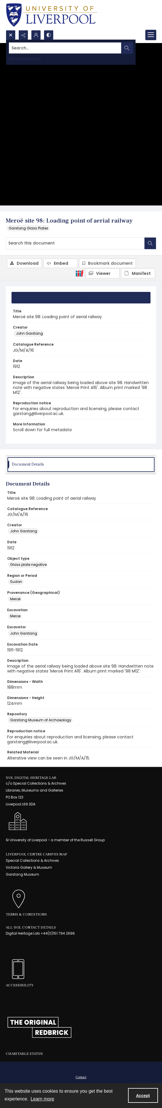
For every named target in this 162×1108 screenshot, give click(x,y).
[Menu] (150, 35)
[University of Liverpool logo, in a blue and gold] (52, 15)
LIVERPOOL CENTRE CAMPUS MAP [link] (36, 854)
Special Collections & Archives (32, 860)
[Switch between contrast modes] (48, 35)
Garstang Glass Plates (28, 228)
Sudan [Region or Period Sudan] (16, 581)
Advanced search (25, 58)
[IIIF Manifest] (138, 273)
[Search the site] (65, 47)
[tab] (81, 297)
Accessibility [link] (19, 985)
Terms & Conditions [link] (26, 914)
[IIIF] (79, 273)
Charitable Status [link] (24, 1053)
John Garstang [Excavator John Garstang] (23, 633)
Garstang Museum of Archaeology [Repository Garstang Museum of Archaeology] (40, 720)
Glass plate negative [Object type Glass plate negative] (28, 564)
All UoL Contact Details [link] (31, 927)
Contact (81, 1077)
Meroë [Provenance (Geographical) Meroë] (15, 598)
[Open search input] (10, 35)
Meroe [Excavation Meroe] (15, 616)
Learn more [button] (42, 1098)
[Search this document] (75, 243)
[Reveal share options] (23, 35)
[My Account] (36, 35)
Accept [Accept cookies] (143, 1095)
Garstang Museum (22, 874)
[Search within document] (150, 243)
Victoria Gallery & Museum (29, 867)
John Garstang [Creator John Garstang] (29, 333)
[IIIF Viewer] (102, 273)
